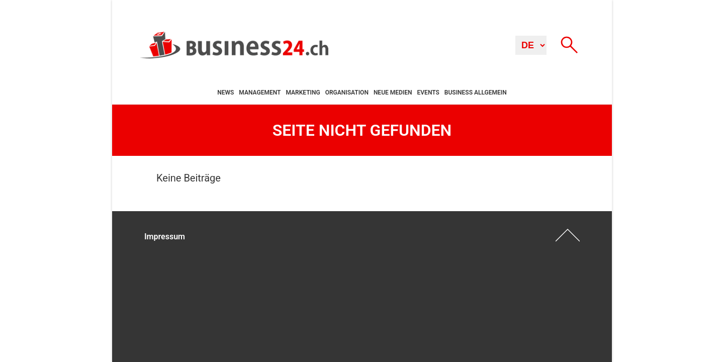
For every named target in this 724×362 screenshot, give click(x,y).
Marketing (303, 92)
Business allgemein (475, 92)
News (225, 92)
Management (260, 92)
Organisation (347, 92)
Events (428, 92)
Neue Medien (393, 92)
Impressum (164, 236)
